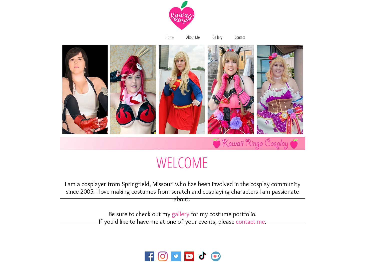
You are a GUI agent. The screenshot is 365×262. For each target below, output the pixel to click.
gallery (180, 214)
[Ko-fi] (216, 256)
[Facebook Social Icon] (149, 256)
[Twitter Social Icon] (176, 256)
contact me (250, 221)
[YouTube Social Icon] (189, 256)
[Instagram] (163, 256)
